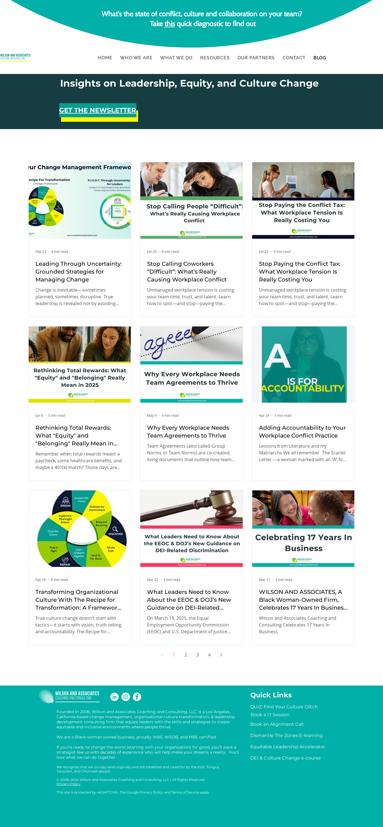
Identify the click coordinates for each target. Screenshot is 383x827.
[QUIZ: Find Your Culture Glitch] (284, 707)
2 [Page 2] (185, 655)
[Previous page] (162, 655)
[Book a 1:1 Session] (270, 714)
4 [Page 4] (209, 655)
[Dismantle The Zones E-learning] (286, 735)
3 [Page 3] (197, 655)
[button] (136, 57)
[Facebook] (137, 697)
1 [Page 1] (174, 655)
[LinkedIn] (114, 697)
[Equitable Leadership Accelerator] (287, 746)
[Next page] (221, 655)
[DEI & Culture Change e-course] (285, 758)
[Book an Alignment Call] (276, 724)
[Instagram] (125, 697)
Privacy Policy (68, 784)
